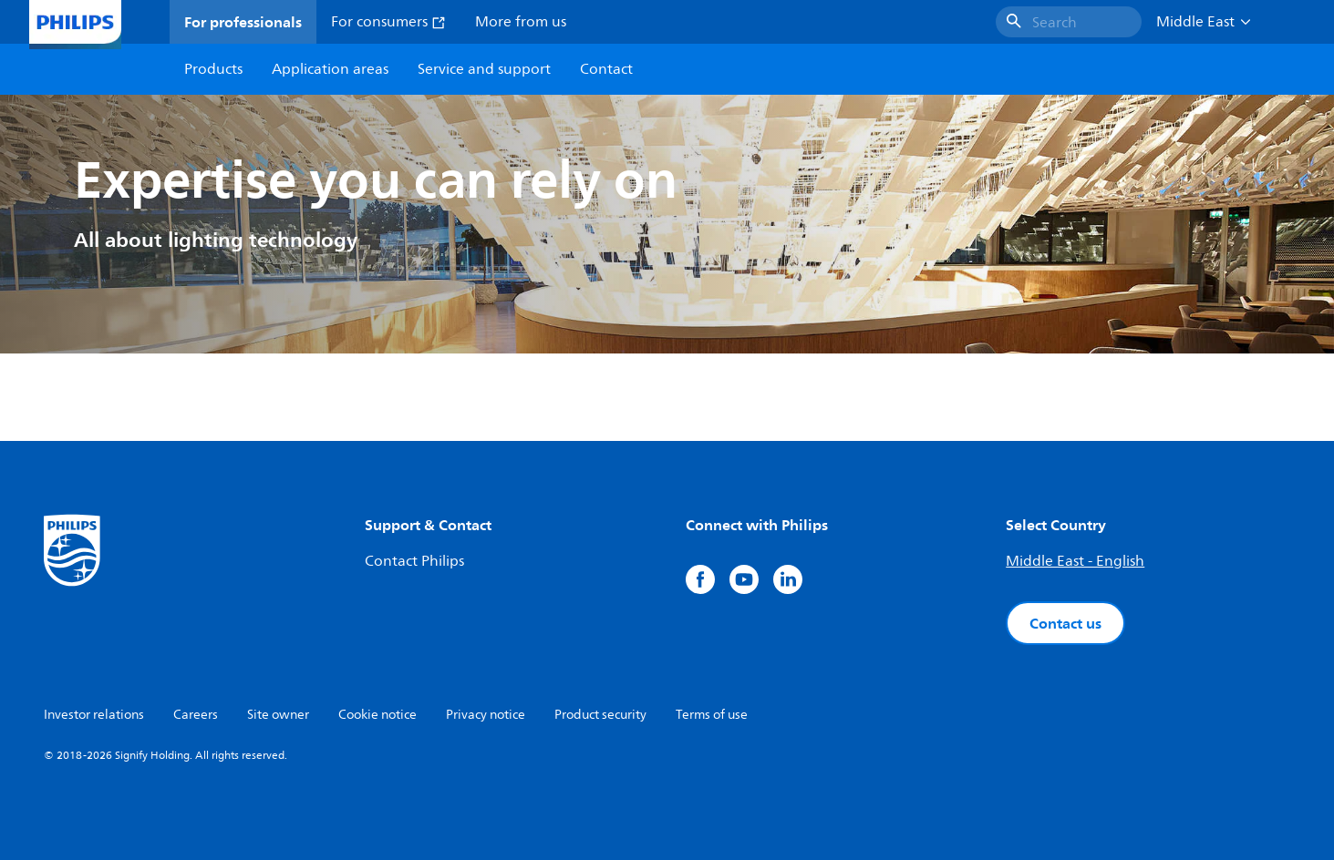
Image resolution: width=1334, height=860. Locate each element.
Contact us (1065, 623)
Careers (195, 714)
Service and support (484, 69)
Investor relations (94, 714)
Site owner (278, 714)
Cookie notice (377, 714)
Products (213, 69)
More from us (520, 22)
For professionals (243, 22)
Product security (600, 714)
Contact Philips (414, 561)
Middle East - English (1075, 561)
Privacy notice (485, 714)
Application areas (330, 69)
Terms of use (712, 714)
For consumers (388, 22)
